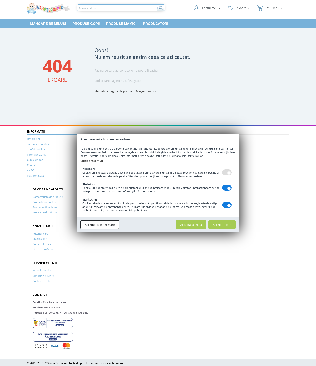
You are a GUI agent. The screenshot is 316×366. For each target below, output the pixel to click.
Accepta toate (222, 225)
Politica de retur (42, 281)
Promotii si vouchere (45, 202)
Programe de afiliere (45, 212)
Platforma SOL (35, 175)
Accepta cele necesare (100, 225)
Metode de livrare (43, 276)
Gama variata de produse (48, 197)
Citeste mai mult (91, 161)
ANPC (30, 170)
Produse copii (86, 24)
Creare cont (40, 239)
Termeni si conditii (38, 144)
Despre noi (33, 139)
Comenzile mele (42, 244)
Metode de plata (42, 270)
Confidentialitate (37, 149)
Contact (31, 165)
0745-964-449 (46, 307)
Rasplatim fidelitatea (45, 207)
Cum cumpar (35, 160)
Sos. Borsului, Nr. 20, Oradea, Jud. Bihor (61, 312)
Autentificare (40, 233)
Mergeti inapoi (146, 91)
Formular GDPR (36, 154)
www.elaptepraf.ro (112, 363)
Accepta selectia (191, 225)
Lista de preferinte (43, 249)
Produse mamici (121, 24)
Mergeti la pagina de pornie (113, 91)
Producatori (155, 24)
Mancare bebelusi (48, 24)
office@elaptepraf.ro (49, 302)
